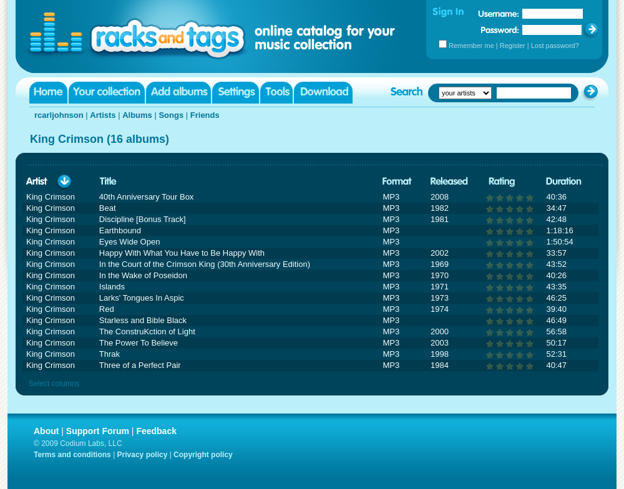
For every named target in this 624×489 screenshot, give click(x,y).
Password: (500, 29)
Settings (235, 93)
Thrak (109, 354)
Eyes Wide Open (129, 241)
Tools (276, 93)
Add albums (178, 93)
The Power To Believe (138, 342)
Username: (498, 14)
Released (449, 182)
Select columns (54, 383)
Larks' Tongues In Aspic (141, 298)
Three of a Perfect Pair (140, 365)
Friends (205, 115)
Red (106, 309)
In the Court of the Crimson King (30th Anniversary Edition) (204, 264)
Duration (564, 182)
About (46, 431)
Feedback (156, 431)
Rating (502, 182)
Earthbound (120, 230)
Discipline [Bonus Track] (142, 219)
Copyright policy (203, 454)
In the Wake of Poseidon (143, 275)
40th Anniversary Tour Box (146, 196)
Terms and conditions (72, 454)
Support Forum (97, 431)
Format (397, 182)
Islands (112, 286)
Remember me (471, 45)
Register (512, 45)
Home (48, 93)
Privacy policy (142, 454)
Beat (107, 208)
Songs (170, 115)
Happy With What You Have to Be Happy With (182, 253)
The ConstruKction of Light (147, 331)
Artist (36, 182)
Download (323, 93)
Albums (137, 115)
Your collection (107, 93)
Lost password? (555, 45)
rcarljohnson (59, 115)
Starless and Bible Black (143, 320)
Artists (102, 115)
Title (108, 182)
